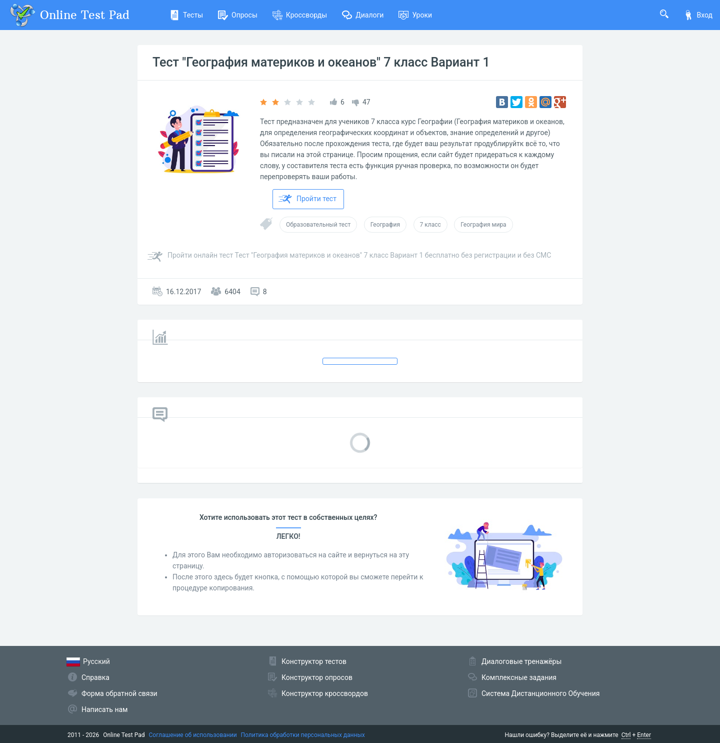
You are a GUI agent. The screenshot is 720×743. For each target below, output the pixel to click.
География (385, 224)
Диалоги (363, 15)
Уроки (415, 15)
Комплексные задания (519, 677)
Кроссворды (299, 15)
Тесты (186, 15)
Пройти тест (307, 199)
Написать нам (105, 709)
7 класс (430, 224)
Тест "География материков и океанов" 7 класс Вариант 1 (321, 62)
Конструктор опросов (317, 677)
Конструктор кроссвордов (325, 693)
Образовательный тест (318, 224)
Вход (698, 15)
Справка (96, 677)
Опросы (238, 15)
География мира (483, 224)
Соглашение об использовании (193, 734)
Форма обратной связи (120, 693)
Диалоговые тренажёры (522, 661)
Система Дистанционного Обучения (541, 693)
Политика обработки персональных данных (303, 734)
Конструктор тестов (314, 661)
